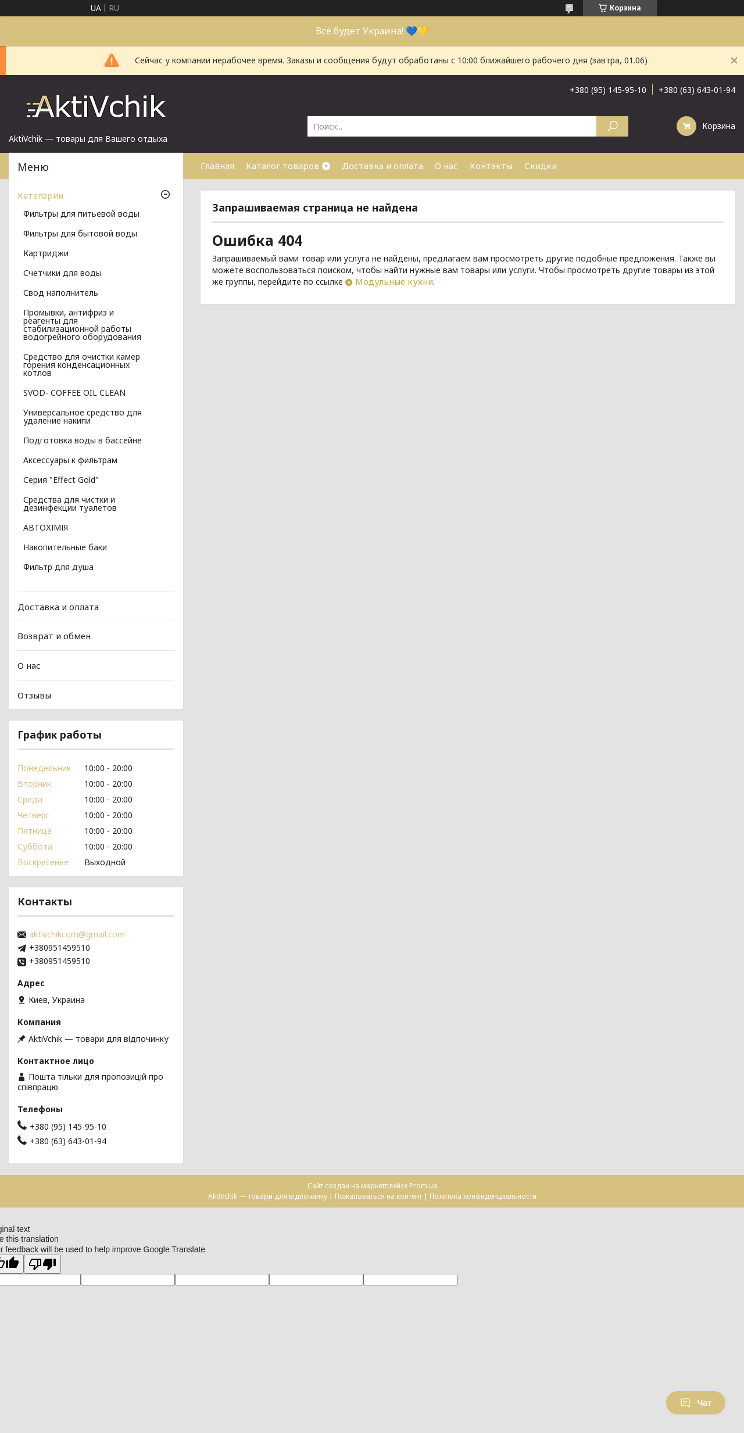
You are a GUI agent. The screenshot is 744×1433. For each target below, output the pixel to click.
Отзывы (34, 694)
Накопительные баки (65, 548)
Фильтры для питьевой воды (81, 214)
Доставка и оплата (382, 165)
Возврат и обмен (54, 636)
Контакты (491, 165)
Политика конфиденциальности (483, 1196)
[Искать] (612, 126)
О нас (446, 165)
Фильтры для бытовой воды (80, 234)
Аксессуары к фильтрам (70, 460)
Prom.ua (423, 1186)
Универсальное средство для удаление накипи (82, 417)
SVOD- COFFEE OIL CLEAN (74, 393)
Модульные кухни (394, 281)
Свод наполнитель (60, 293)
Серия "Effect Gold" (61, 480)
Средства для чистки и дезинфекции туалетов (70, 504)
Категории (40, 195)
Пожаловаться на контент (378, 1196)
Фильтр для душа (58, 567)
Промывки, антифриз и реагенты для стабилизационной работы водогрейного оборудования (82, 325)
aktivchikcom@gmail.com (77, 934)
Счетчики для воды (62, 273)
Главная (217, 165)
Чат (695, 1403)
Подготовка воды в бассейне (82, 441)
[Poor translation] (42, 1264)
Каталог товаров (282, 165)
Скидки (540, 165)
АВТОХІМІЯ (45, 528)
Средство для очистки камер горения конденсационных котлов (81, 365)
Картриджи (46, 254)
